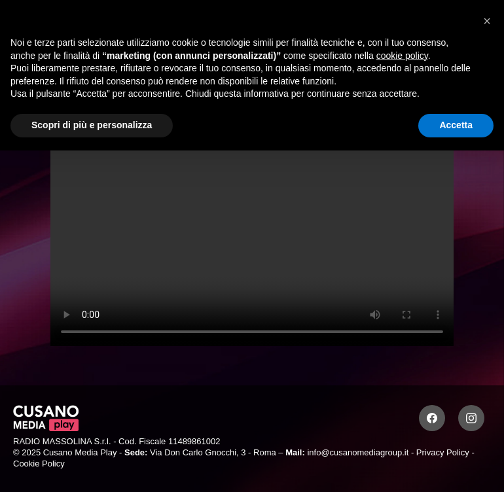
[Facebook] (432, 418)
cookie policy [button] (402, 55)
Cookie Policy (39, 463)
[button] (487, 20)
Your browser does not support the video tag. (252, 232)
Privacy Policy (442, 452)
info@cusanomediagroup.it (357, 452)
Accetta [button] (456, 125)
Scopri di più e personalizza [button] (91, 125)
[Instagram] (471, 418)
